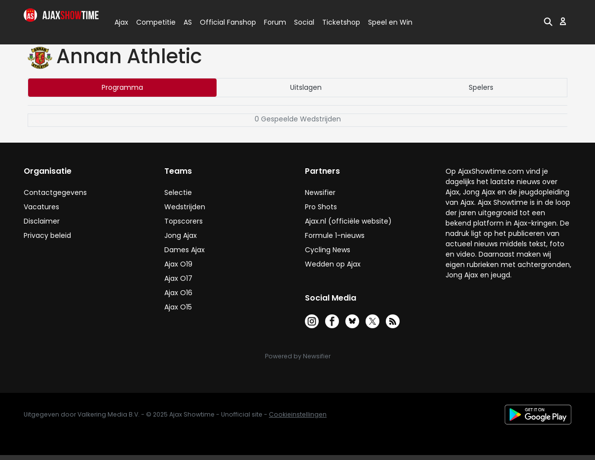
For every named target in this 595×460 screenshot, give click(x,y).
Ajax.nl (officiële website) (348, 221)
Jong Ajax (180, 235)
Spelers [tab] (481, 87)
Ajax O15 (178, 307)
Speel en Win (390, 22)
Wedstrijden (184, 207)
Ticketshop (341, 22)
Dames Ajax (184, 250)
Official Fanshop (222, 22)
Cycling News (327, 250)
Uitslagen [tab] (306, 87)
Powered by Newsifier (298, 356)
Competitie (152, 22)
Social (302, 22)
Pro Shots (321, 207)
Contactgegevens (55, 192)
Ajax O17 (178, 278)
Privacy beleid (47, 235)
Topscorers (183, 221)
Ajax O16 (178, 293)
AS (188, 22)
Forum (275, 22)
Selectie (178, 192)
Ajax (120, 22)
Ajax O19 (178, 264)
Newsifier (320, 192)
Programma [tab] (122, 87)
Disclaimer (42, 221)
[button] (548, 21)
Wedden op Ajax (333, 264)
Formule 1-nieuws (335, 235)
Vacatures (41, 207)
